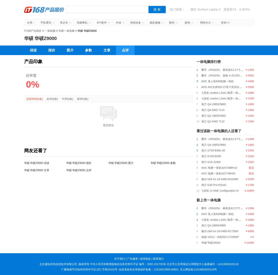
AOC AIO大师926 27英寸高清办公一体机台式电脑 (231, 87)
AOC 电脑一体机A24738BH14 (219, 167)
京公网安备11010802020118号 (198, 269)
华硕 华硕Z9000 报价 (78, 162)
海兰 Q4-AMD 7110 (213, 109)
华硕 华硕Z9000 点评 (78, 170)
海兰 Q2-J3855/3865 (213, 115)
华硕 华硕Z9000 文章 (36, 170)
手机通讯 (47, 22)
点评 (125, 50)
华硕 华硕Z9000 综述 (36, 162)
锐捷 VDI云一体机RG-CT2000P (220, 236)
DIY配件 (103, 22)
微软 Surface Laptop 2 (205, 9)
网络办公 (207, 22)
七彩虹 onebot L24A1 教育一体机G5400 (225, 98)
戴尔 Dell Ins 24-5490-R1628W (219, 179)
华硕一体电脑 (66, 30)
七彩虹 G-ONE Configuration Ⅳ (220, 190)
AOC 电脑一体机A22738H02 (218, 173)
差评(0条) (82, 98)
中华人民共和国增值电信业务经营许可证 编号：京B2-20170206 (128, 264)
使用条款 (145, 258)
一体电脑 (50, 30)
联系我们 (158, 258)
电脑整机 (84, 22)
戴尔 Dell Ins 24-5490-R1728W (219, 231)
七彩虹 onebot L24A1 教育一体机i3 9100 (225, 92)
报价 (51, 50)
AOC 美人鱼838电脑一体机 (217, 81)
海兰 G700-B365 (211, 156)
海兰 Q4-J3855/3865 (213, 104)
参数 (88, 50)
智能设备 (137, 22)
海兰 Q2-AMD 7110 (213, 121)
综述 (33, 50)
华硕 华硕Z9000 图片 (121, 162)
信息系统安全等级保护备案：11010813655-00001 (148, 269)
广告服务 (132, 258)
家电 (189, 22)
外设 (120, 22)
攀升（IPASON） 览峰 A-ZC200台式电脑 (225, 75)
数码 (173, 22)
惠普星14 (230, 9)
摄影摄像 (157, 22)
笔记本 (65, 22)
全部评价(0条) (34, 98)
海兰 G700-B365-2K (213, 150)
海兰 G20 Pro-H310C (214, 184)
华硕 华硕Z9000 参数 (163, 162)
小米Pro (244, 9)
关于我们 (119, 258)
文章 (106, 50)
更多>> (225, 22)
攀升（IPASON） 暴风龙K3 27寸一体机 (224, 69)
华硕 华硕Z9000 (211, 242)
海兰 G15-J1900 (211, 162)
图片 (70, 50)
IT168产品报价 (44, 12)
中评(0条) (67, 98)
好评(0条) (52, 98)
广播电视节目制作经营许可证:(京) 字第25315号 (89, 269)
